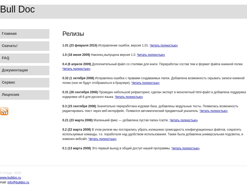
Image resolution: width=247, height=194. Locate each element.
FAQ (5, 58)
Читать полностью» (164, 45)
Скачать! (10, 46)
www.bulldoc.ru (10, 177)
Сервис (8, 82)
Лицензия (10, 94)
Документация (15, 70)
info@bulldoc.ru (18, 182)
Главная (9, 33)
